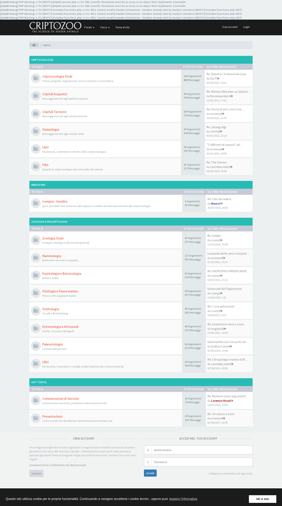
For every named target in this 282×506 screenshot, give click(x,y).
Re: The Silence (216, 162)
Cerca (105, 27)
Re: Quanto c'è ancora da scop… (227, 74)
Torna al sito (123, 27)
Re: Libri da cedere (219, 199)
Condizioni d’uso (39, 465)
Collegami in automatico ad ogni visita (228, 474)
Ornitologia (50, 309)
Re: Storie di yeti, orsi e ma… (225, 109)
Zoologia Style (53, 238)
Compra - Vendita (54, 201)
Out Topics (39, 382)
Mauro (215, 203)
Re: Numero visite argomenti (226, 396)
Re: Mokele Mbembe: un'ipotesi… (228, 91)
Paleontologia (52, 344)
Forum (89, 27)
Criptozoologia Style (57, 76)
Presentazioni (52, 416)
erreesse (215, 114)
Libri (45, 147)
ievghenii (217, 329)
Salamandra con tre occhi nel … (228, 342)
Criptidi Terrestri (54, 112)
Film (45, 165)
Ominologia (50, 129)
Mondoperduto (220, 96)
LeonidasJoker (220, 167)
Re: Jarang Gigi (216, 127)
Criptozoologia (42, 60)
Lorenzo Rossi (220, 401)
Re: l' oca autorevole (220, 306)
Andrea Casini (220, 346)
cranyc (215, 240)
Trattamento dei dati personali (68, 465)
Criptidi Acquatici (54, 94)
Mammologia (51, 256)
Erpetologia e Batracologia (61, 273)
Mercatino (38, 185)
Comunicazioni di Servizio (60, 398)
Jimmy (214, 131)
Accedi (150, 473)
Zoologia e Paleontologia (49, 221)
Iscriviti (36, 473)
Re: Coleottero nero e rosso (225, 324)
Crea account (230, 27)
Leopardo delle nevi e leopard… (228, 253)
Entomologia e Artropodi (60, 327)
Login (246, 27)
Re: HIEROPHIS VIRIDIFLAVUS (227, 271)
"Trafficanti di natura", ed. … (225, 145)
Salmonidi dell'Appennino (224, 289)
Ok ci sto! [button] (262, 499)
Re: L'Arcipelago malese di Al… (227, 359)
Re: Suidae (214, 236)
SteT (213, 78)
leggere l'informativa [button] (183, 499)
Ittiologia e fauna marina (60, 291)
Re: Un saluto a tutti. (221, 414)
